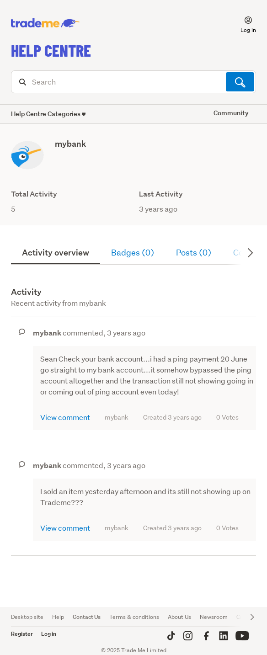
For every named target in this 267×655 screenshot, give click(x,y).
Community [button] (231, 112)
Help (58, 617)
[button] (243, 23)
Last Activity (161, 194)
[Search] (133, 81)
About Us (179, 617)
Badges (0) (132, 252)
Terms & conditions (134, 617)
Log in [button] (48, 634)
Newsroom (214, 617)
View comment (65, 417)
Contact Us (87, 617)
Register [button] (22, 634)
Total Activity (34, 194)
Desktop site (27, 617)
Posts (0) (193, 252)
